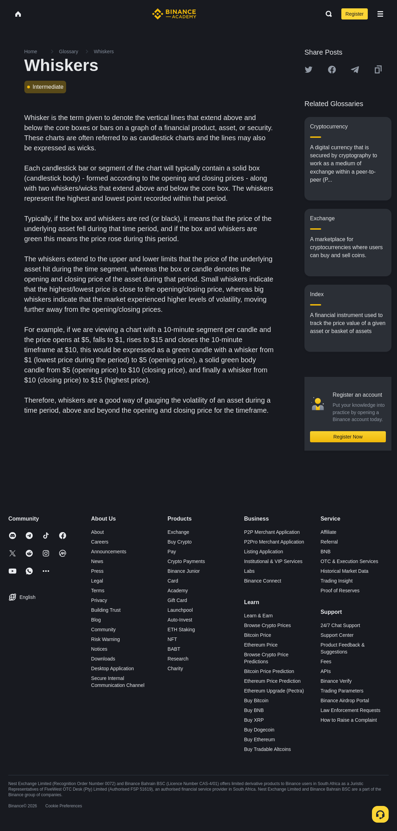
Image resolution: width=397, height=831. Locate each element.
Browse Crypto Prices (267, 625)
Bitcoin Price (257, 635)
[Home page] (174, 13)
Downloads (103, 659)
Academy (178, 590)
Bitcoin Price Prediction (269, 671)
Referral (329, 542)
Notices (99, 649)
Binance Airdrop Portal (344, 700)
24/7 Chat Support (340, 625)
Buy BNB (254, 710)
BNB (325, 551)
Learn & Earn (258, 615)
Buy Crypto (180, 542)
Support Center (337, 635)
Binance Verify (336, 681)
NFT (172, 639)
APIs (325, 671)
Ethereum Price (260, 645)
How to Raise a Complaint (348, 720)
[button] (380, 14)
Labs (249, 571)
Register (355, 14)
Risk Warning (105, 639)
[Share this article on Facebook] (332, 69)
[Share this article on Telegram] (355, 69)
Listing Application (263, 551)
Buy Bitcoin (256, 700)
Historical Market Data (344, 571)
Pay (172, 551)
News (97, 561)
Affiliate (328, 532)
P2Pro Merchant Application (274, 542)
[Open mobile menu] (380, 14)
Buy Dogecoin (259, 730)
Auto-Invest (180, 620)
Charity (175, 668)
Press (97, 571)
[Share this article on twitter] (308, 69)
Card (173, 581)
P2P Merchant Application (272, 532)
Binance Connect (262, 581)
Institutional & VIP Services (273, 561)
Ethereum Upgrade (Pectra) (274, 691)
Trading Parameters (341, 691)
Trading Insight (336, 581)
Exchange (178, 532)
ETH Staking (181, 629)
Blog (96, 620)
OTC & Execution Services (349, 561)
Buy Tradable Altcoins (267, 749)
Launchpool (180, 610)
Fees (325, 661)
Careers (100, 542)
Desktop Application (112, 668)
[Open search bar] (326, 14)
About (97, 532)
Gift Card (177, 600)
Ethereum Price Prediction (272, 681)
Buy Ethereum (259, 739)
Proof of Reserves (339, 590)
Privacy (99, 600)
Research (178, 659)
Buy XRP (254, 720)
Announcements (108, 551)
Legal (97, 581)
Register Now (348, 437)
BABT (174, 649)
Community (103, 629)
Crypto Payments (186, 561)
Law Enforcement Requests (350, 710)
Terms (97, 590)
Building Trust (106, 610)
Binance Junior (184, 571)
